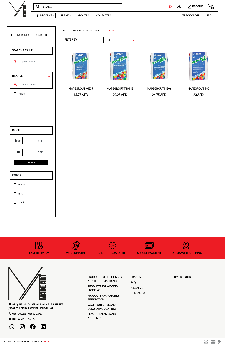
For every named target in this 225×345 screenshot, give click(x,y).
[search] (81, 7)
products (44, 15)
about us (83, 15)
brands (65, 15)
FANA (46, 341)
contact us (103, 15)
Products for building (86, 30)
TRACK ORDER (191, 15)
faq (209, 15)
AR (179, 6)
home (66, 30)
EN (170, 6)
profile (195, 6)
